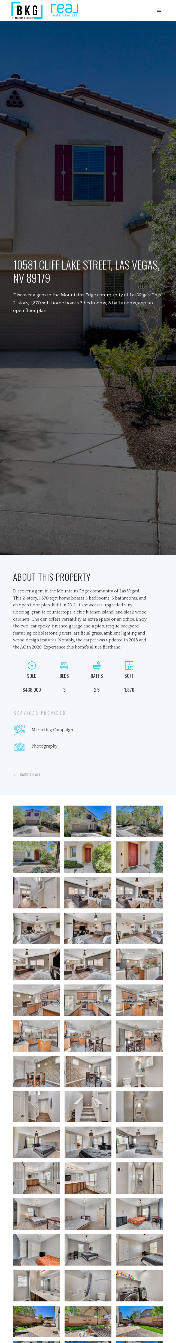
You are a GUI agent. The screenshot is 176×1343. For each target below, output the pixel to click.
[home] (43, 10)
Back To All (30, 774)
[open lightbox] (36, 822)
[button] (159, 10)
